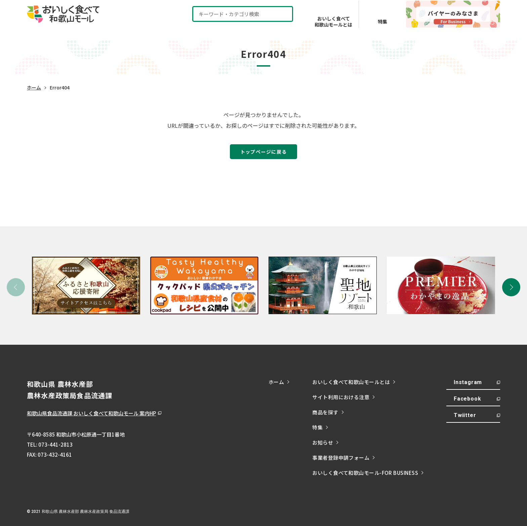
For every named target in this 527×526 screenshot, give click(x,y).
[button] (511, 287)
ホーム (34, 87)
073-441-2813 (55, 444)
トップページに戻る (264, 151)
